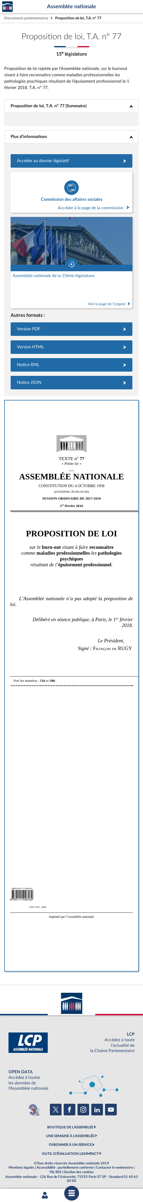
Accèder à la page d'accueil (7, 7)
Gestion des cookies (79, 1172)
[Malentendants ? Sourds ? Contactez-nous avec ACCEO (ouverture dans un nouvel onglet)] (33, 1109)
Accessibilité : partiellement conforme (65, 1167)
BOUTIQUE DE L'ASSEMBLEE (70, 1127)
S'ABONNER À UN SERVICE (70, 1144)
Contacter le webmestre (114, 1167)
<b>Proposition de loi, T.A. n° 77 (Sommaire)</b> (71, 106)
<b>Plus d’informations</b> (71, 137)
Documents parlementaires (26, 18)
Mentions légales (21, 1167)
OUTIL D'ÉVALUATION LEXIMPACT (70, 1153)
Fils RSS (55, 1172)
